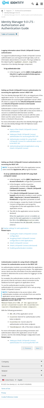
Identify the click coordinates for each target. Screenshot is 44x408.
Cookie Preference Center (9, 397)
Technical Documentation (23, 11)
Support (9, 11)
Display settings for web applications (15, 228)
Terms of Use (5, 388)
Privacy (3, 393)
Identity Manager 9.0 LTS (12, 13)
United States (10, 380)
